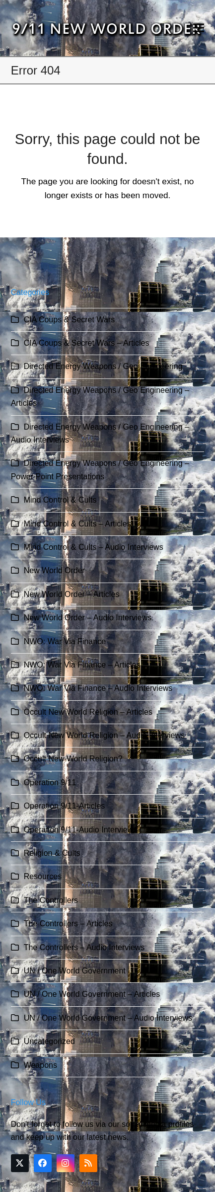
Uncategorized (49, 1041)
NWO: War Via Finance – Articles (82, 665)
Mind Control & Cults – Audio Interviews (93, 547)
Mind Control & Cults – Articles (77, 524)
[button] (198, 28)
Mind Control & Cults (60, 500)
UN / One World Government (75, 971)
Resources (43, 876)
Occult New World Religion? (73, 758)
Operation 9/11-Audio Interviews (81, 829)
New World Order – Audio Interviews (88, 617)
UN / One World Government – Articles (92, 994)
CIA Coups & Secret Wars (69, 319)
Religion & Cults (52, 853)
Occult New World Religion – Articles (88, 712)
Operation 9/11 (50, 782)
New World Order (54, 570)
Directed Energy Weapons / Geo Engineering (103, 366)
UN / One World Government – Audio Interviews (108, 1018)
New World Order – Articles (72, 594)
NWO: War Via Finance (65, 641)
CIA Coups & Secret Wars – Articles (86, 343)
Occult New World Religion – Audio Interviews (104, 735)
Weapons (40, 1065)
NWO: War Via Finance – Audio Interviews (98, 688)
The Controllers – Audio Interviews (84, 947)
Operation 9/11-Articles (64, 806)
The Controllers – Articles (68, 923)
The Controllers (51, 900)
